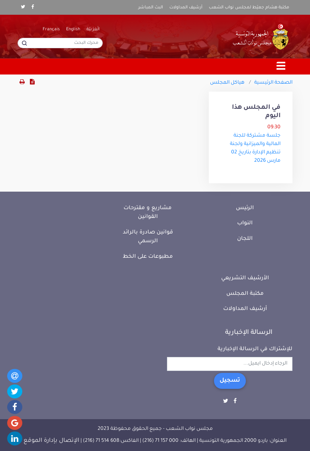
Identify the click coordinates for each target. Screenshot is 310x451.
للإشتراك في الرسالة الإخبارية (255, 349)
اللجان (245, 239)
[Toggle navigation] (281, 66)
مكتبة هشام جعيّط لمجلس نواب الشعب (249, 7)
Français (51, 29)
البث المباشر (150, 7)
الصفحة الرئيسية (273, 83)
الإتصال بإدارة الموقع (51, 441)
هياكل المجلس (227, 83)
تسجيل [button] (230, 381)
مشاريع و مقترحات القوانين (148, 212)
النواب (245, 223)
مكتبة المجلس (245, 294)
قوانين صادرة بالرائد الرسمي (148, 237)
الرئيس (245, 208)
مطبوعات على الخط (148, 257)
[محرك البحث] (60, 43)
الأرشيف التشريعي (245, 278)
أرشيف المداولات (185, 7)
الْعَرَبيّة (93, 29)
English (73, 29)
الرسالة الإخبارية (249, 332)
